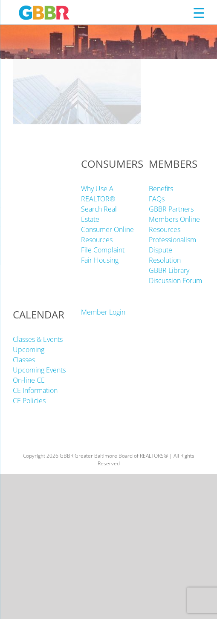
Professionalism (172, 239)
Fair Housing (100, 260)
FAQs (157, 198)
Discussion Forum (175, 280)
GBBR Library (169, 270)
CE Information (35, 390)
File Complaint (102, 250)
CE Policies (29, 400)
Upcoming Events (39, 370)
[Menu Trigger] (198, 12)
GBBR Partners (171, 209)
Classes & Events (38, 339)
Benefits (161, 188)
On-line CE (29, 380)
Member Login (103, 312)
